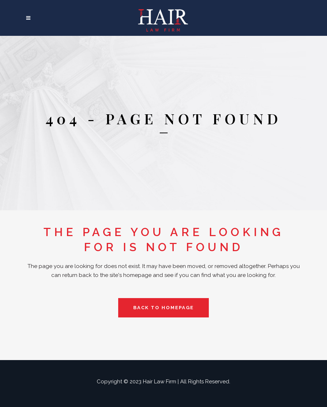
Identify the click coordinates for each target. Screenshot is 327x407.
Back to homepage (163, 307)
